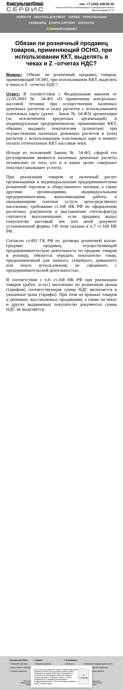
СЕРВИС (74, 17)
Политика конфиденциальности (98, 664)
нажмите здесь (46, 683)
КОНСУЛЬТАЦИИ (95, 17)
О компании (71, 660)
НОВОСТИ (24, 17)
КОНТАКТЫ (86, 23)
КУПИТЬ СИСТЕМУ (62, 23)
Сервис (38, 660)
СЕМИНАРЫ (37, 23)
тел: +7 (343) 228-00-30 (96, 4)
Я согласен (83, 676)
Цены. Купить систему (20, 667)
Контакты (70, 664)
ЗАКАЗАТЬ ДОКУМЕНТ (50, 17)
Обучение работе (43, 664)
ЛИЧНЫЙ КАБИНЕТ (63, 29)
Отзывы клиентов (18, 671)
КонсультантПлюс (19, 660)
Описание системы (19, 664)
